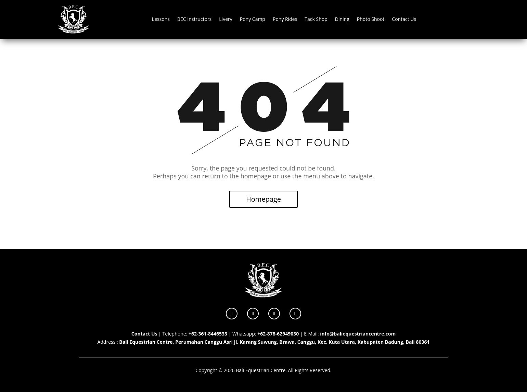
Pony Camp (252, 19)
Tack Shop (316, 19)
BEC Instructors (194, 19)
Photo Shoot (371, 19)
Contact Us (404, 19)
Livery (225, 19)
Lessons (161, 19)
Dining (342, 19)
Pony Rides (285, 19)
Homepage (263, 199)
